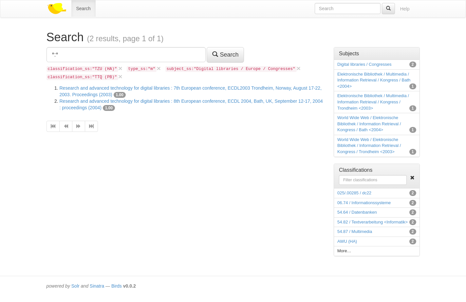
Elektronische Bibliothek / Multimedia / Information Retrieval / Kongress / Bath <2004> (373, 80)
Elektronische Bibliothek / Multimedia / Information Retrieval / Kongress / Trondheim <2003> (373, 101)
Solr (75, 286)
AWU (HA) (347, 241)
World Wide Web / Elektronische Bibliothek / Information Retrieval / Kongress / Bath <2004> (369, 123)
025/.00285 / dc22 (354, 192)
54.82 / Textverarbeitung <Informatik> (372, 222)
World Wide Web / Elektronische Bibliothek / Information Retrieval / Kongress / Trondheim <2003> (369, 145)
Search (83, 8)
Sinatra (97, 286)
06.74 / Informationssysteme (364, 202)
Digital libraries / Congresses (364, 64)
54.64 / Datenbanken (357, 212)
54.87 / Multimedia (354, 231)
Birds (116, 286)
